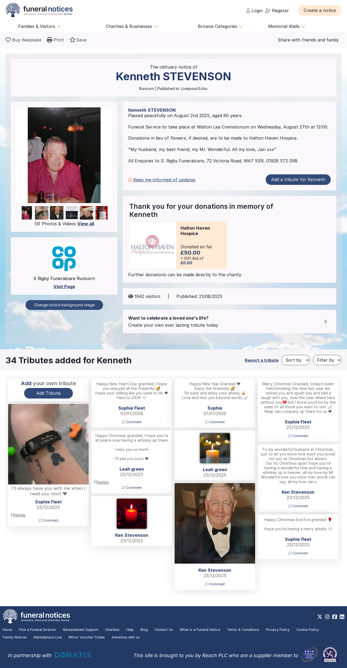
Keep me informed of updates (161, 179)
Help (130, 630)
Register (277, 10)
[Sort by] (295, 360)
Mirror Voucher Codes (87, 637)
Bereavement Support (80, 630)
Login (254, 10)
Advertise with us (126, 637)
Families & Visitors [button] (39, 26)
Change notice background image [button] (64, 305)
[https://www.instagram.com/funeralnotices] (327, 617)
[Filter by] (327, 360)
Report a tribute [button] (262, 360)
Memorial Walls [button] (286, 26)
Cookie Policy (307, 630)
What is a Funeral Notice (200, 630)
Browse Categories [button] (220, 26)
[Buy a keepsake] (23, 40)
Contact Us (164, 630)
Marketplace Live (48, 637)
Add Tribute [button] (48, 393)
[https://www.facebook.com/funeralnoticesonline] (334, 617)
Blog (144, 630)
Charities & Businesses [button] (132, 26)
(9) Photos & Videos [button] (64, 223)
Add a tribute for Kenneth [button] (298, 179)
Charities (112, 630)
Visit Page (64, 286)
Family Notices (15, 637)
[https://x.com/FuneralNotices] (319, 617)
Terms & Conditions (243, 630)
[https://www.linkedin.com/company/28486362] (342, 617)
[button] (319, 10)
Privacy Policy (278, 630)
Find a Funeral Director (37, 630)
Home (7, 630)
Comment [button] (132, 422)
